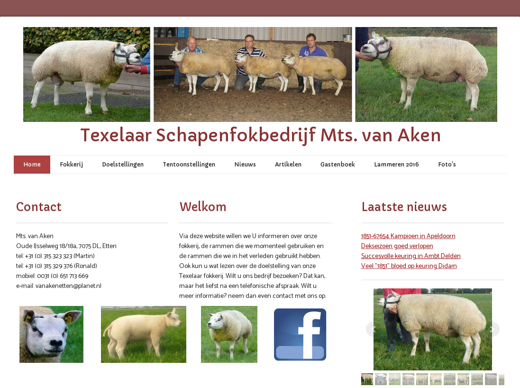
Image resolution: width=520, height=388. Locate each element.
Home (32, 164)
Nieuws (245, 164)
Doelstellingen (123, 164)
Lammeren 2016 (396, 164)
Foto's (447, 164)
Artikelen (288, 164)
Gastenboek (337, 164)
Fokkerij (71, 164)
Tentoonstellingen (189, 164)
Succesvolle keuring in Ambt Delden (411, 256)
